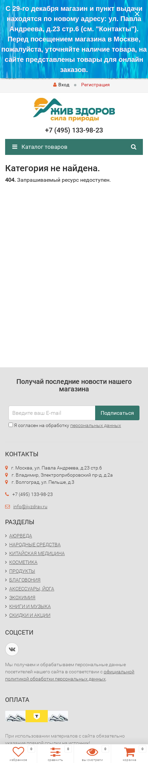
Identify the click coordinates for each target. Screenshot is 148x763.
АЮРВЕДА (20, 535)
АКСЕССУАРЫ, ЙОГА (31, 588)
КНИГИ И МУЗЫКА (30, 606)
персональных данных (95, 425)
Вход (61, 84)
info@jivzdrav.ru (30, 506)
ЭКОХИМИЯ (22, 597)
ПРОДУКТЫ (22, 571)
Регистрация (95, 84)
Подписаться (117, 413)
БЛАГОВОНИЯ (25, 580)
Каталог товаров (40, 146)
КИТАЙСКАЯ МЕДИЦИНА (37, 553)
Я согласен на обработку (65, 425)
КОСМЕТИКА (23, 562)
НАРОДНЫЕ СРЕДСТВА (35, 544)
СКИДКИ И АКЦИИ (29, 615)
